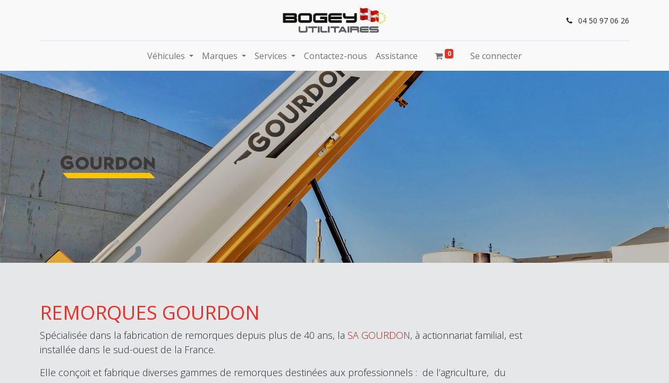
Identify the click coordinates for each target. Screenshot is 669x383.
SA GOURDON (379, 335)
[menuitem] (335, 55)
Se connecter (496, 56)
